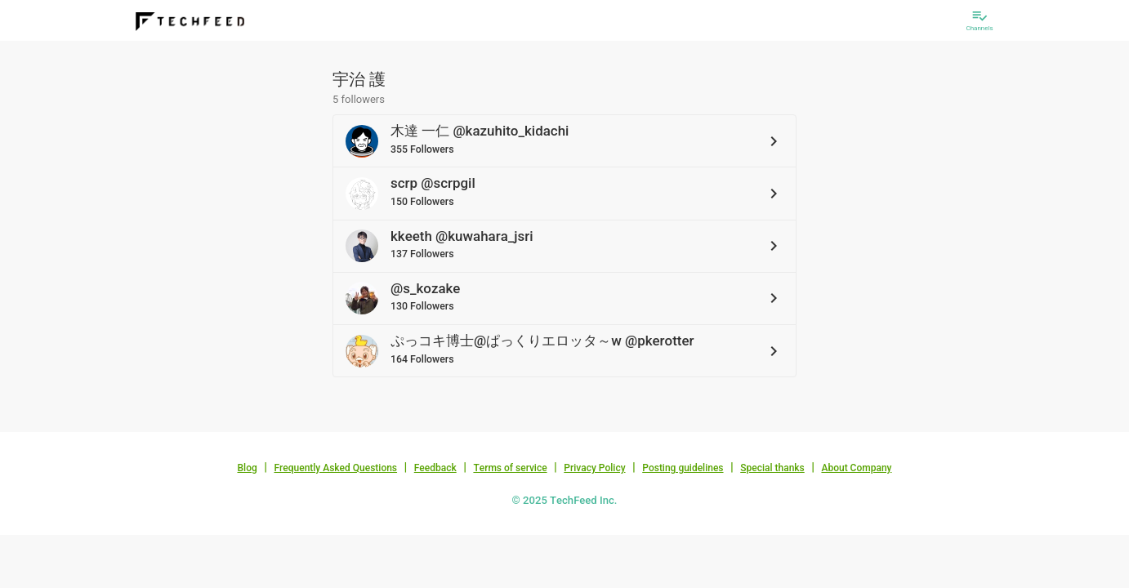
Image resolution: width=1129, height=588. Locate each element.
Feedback (435, 468)
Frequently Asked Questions (335, 468)
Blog (247, 468)
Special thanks (772, 468)
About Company (856, 468)
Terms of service (510, 468)
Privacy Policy (594, 468)
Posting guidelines (682, 468)
